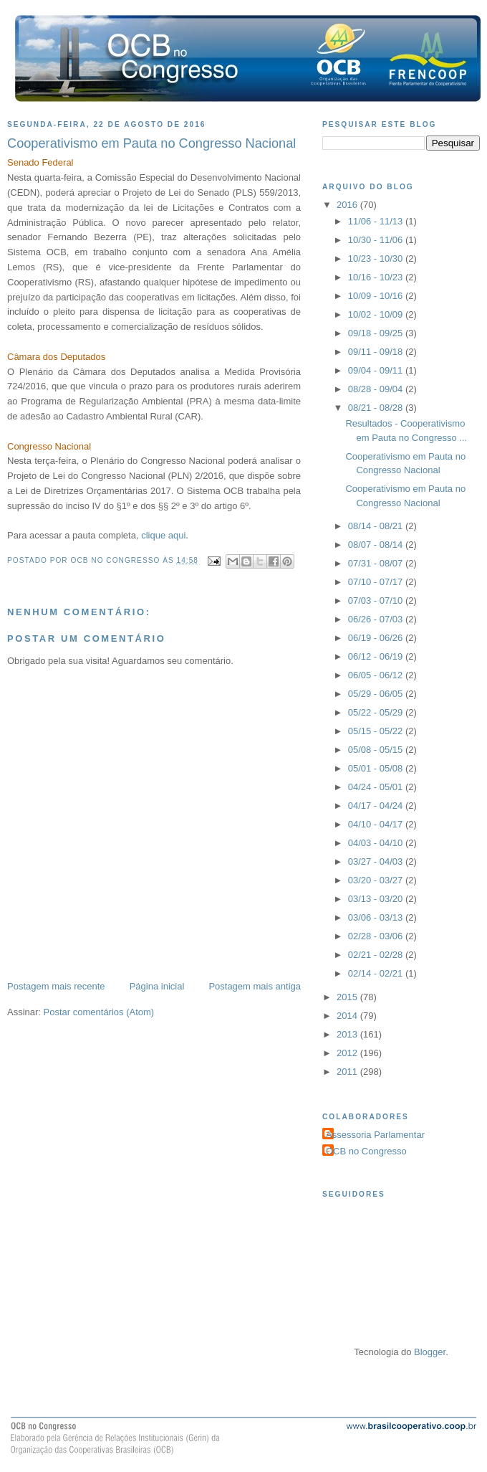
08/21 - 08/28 (376, 407)
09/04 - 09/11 (376, 370)
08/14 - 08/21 (376, 526)
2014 (348, 1015)
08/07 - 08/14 (376, 544)
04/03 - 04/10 (376, 842)
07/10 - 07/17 (376, 581)
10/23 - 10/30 (376, 258)
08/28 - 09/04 (376, 389)
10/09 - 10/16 (376, 295)
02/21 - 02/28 (376, 954)
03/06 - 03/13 (376, 917)
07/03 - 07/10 (376, 600)
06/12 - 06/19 (376, 656)
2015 (348, 997)
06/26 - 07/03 (376, 619)
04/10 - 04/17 (376, 824)
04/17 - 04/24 (376, 805)
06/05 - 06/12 (376, 675)
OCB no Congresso (366, 1151)
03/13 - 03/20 (376, 898)
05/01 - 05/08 (376, 768)
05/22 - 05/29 (376, 712)
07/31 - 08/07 (376, 563)
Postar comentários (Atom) (99, 1012)
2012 (348, 1053)
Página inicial (157, 986)
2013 (348, 1034)
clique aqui (163, 535)
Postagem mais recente (56, 986)
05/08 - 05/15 (376, 749)
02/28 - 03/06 (376, 936)
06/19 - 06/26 (376, 637)
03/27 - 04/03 (376, 861)
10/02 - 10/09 (376, 314)
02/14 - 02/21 (376, 973)
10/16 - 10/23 (376, 277)
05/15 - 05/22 (376, 731)
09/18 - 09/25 (376, 333)
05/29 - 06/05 (376, 693)
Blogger (429, 1352)
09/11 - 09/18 (376, 351)
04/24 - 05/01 (376, 787)
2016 (348, 204)
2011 (348, 1071)
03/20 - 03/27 (376, 880)
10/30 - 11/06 (376, 239)
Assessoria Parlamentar (375, 1134)
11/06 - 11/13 (376, 221)
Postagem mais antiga (254, 986)
